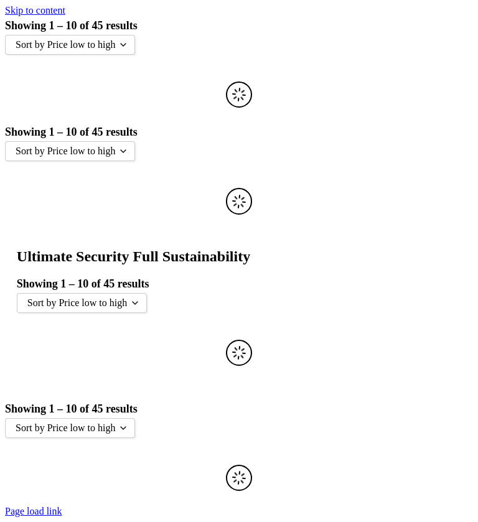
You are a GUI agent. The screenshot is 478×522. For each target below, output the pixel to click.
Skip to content (35, 10)
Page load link (33, 511)
